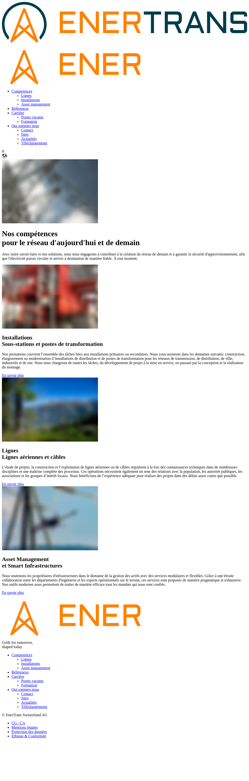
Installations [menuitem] (30, 100)
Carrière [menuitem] (18, 113)
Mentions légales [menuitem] (25, 727)
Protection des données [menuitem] (29, 732)
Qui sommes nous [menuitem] (25, 126)
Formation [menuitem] (29, 121)
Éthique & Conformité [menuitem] (29, 736)
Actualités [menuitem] (29, 139)
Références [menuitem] (20, 108)
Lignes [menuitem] (26, 96)
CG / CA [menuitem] (18, 723)
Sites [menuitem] (25, 134)
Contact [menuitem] (27, 130)
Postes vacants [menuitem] (32, 117)
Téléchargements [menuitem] (34, 143)
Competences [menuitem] (22, 91)
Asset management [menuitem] (35, 104)
